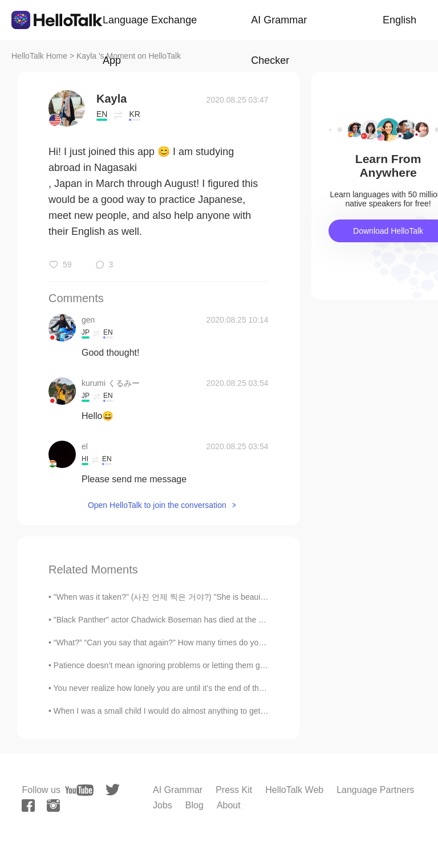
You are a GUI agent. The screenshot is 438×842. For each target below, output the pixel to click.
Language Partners (375, 790)
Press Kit (234, 790)
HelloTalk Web (294, 790)
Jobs (162, 805)
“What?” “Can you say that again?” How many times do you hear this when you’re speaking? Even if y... (236, 642)
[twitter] (113, 790)
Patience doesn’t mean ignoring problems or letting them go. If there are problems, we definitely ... (227, 665)
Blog (194, 805)
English (399, 20)
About (229, 805)
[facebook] (28, 805)
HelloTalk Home (39, 55)
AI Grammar (177, 790)
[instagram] (53, 805)
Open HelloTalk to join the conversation (157, 505)
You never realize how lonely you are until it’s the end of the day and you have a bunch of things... (226, 688)
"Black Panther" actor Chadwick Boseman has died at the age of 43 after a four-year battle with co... (230, 619)
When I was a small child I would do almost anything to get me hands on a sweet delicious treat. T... (229, 710)
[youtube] (79, 790)
